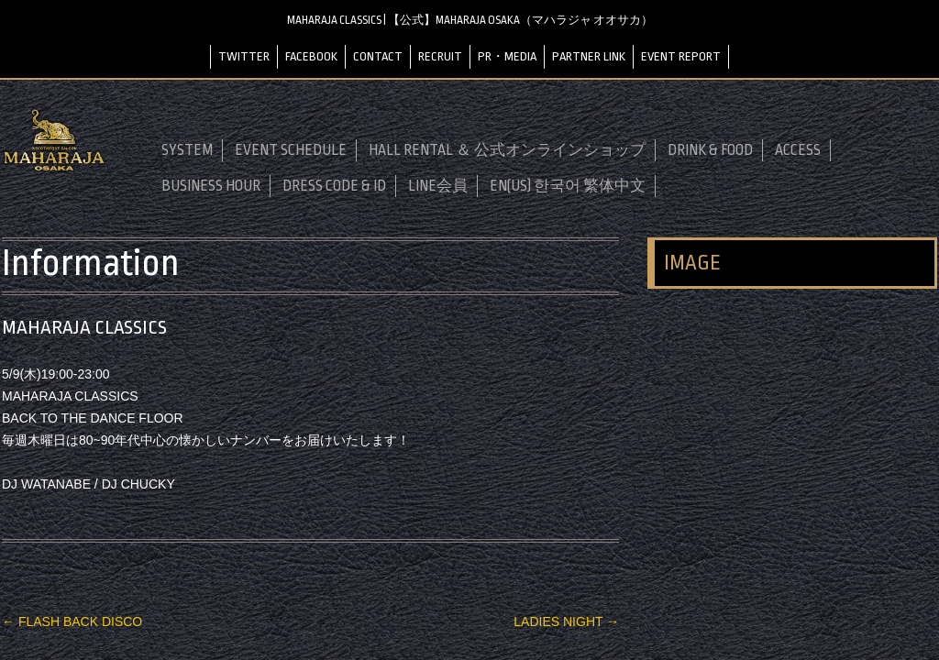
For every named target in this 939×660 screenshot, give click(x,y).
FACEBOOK (311, 56)
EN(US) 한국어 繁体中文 (568, 186)
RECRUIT (440, 56)
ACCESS (798, 150)
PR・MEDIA (507, 56)
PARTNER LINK (588, 56)
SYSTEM (187, 150)
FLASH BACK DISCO (72, 621)
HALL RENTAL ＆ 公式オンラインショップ (507, 150)
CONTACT (378, 56)
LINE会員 (438, 186)
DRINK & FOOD (710, 150)
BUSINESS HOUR (210, 186)
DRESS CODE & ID (334, 186)
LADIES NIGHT (566, 621)
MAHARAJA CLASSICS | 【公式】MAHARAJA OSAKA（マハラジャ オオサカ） (470, 20)
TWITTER (244, 56)
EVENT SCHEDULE (291, 150)
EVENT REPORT (681, 56)
